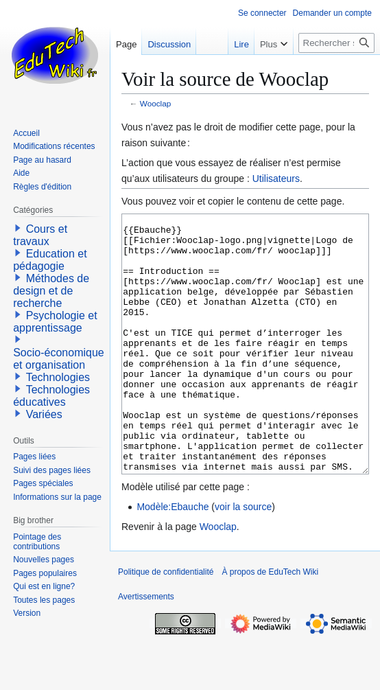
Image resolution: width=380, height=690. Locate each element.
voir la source (243, 558)
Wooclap (155, 103)
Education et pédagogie (49, 260)
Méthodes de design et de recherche (51, 291)
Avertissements (146, 648)
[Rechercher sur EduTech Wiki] (336, 43)
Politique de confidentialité (165, 623)
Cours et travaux (40, 235)
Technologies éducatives (51, 396)
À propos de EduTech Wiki (270, 623)
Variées (44, 414)
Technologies (58, 377)
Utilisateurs (276, 178)
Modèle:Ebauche (172, 558)
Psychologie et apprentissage (55, 322)
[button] (18, 228)
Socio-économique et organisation (58, 359)
